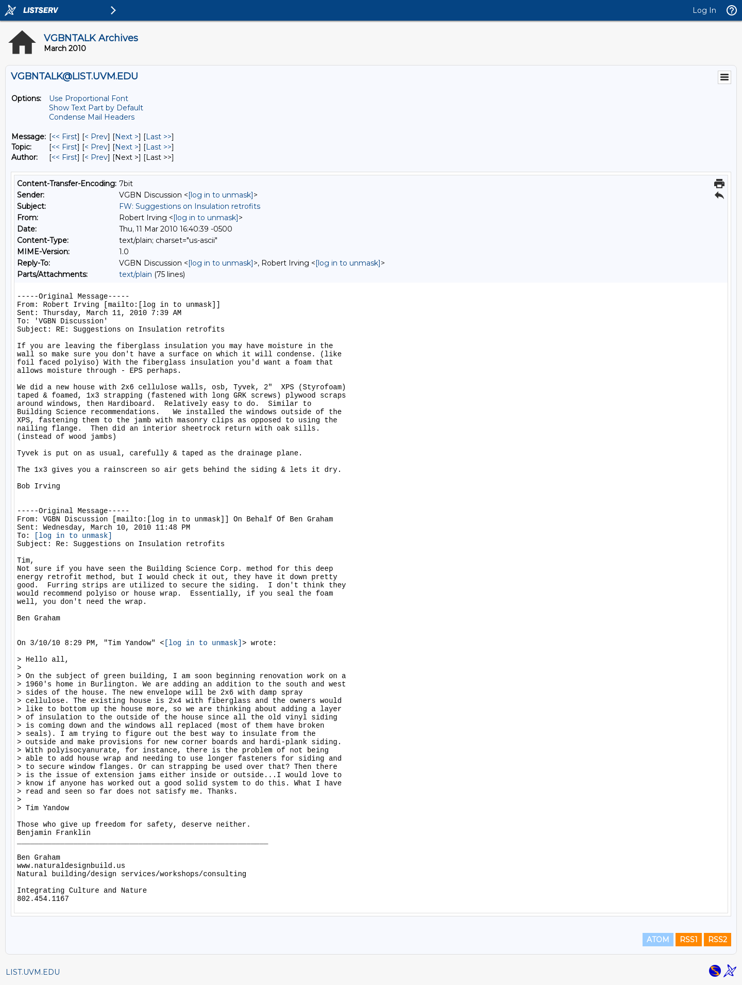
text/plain (135, 274)
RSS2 (717, 939)
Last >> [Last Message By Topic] (159, 147)
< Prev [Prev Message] (96, 136)
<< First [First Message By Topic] (64, 147)
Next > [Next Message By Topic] (127, 147)
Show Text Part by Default (96, 107)
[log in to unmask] (221, 195)
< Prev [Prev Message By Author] (96, 157)
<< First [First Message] (64, 136)
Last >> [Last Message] (159, 136)
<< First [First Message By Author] (64, 157)
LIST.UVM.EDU (33, 972)
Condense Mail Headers (91, 117)
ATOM (658, 939)
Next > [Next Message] (127, 136)
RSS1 (689, 939)
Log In (704, 10)
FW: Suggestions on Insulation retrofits (189, 206)
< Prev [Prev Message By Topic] (96, 147)
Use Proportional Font (88, 98)
